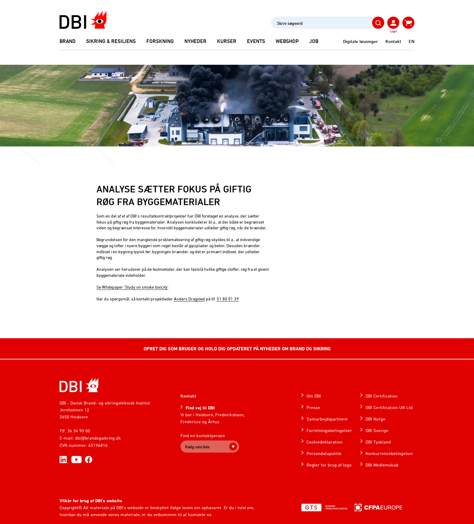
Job (313, 41)
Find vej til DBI (200, 407)
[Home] (79, 385)
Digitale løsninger (360, 41)
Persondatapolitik (324, 453)
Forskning (160, 41)
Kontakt (393, 41)
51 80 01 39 (228, 298)
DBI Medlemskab (381, 464)
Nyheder (195, 41)
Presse (313, 407)
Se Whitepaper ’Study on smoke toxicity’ (132, 287)
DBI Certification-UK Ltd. (389, 407)
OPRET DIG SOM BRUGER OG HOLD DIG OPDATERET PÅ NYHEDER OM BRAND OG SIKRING (237, 348)
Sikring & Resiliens (111, 41)
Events (256, 41)
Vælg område (197, 446)
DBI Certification (381, 395)
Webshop (287, 41)
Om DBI (314, 395)
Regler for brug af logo (329, 464)
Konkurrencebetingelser (389, 453)
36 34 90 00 (78, 430)
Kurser (226, 41)
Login (393, 31)
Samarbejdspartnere (327, 418)
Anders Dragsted (189, 298)
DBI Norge (375, 418)
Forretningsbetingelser (329, 430)
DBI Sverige (376, 430)
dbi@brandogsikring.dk (98, 437)
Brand (68, 41)
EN (411, 41)
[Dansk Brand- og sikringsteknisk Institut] (83, 20)
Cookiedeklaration (325, 441)
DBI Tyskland (378, 441)
